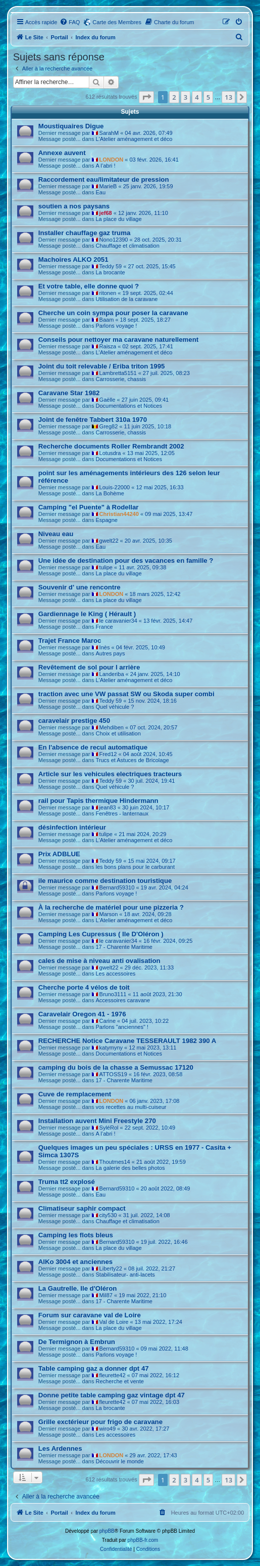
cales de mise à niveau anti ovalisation (99, 960)
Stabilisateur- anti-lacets (124, 1275)
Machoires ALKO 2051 (73, 259)
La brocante (110, 272)
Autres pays (110, 653)
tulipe (106, 567)
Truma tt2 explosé (66, 1181)
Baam (106, 320)
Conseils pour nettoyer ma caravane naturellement (118, 339)
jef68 (105, 213)
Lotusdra (110, 453)
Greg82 (108, 426)
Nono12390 (113, 240)
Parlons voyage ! (116, 326)
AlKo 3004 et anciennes (75, 1261)
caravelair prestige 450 (74, 720)
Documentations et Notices (128, 406)
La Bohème (109, 493)
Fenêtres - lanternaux (121, 813)
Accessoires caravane (122, 1000)
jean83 (107, 807)
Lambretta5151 (118, 373)
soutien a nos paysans (74, 206)
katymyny (111, 1048)
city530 (108, 1215)
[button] (146, 97)
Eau (100, 192)
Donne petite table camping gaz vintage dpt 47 (111, 1395)
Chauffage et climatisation (127, 246)
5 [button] (208, 97)
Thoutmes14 (114, 1162)
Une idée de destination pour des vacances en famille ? (126, 560)
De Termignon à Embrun (76, 1342)
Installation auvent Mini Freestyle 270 (97, 1121)
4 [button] (196, 97)
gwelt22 (109, 541)
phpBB (107, 1531)
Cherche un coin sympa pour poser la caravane (113, 313)
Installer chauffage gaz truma (84, 233)
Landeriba (111, 674)
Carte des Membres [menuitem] (116, 22)
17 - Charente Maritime (123, 947)
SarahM (109, 133)
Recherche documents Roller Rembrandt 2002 (111, 446)
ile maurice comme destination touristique (105, 880)
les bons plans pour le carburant (135, 867)
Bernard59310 (117, 887)
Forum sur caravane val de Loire (89, 1315)
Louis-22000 (114, 487)
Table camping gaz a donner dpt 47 (93, 1368)
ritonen (108, 293)
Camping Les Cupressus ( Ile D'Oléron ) (101, 934)
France (104, 627)
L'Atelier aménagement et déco (133, 139)
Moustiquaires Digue (71, 126)
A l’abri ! (105, 166)
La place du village (118, 219)
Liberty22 (110, 1268)
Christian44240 (119, 514)
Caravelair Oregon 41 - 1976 (82, 1014)
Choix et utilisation (117, 733)
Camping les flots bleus (75, 1235)
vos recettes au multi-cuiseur (130, 1107)
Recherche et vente (119, 1381)
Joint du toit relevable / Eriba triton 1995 (101, 366)
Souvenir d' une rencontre (79, 587)
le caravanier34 (118, 621)
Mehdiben (111, 727)
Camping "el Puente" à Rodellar (88, 507)
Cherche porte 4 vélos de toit (84, 987)
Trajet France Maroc (69, 640)
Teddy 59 (110, 266)
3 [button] (185, 97)
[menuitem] (70, 22)
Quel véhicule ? (114, 707)
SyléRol (109, 1128)
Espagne (106, 520)
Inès (104, 647)
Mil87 (106, 1295)
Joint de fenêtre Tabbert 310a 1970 (92, 419)
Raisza (108, 346)
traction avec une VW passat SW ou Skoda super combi (126, 694)
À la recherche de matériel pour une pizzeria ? (111, 907)
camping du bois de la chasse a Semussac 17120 (115, 1067)
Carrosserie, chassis (120, 379)
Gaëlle (107, 400)
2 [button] (174, 97)
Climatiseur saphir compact (82, 1208)
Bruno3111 (113, 994)
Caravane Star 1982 (69, 393)
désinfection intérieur (72, 827)
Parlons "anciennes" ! (121, 1027)
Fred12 (108, 754)
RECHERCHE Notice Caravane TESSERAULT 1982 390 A (127, 1041)
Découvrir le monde (119, 1461)
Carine (107, 1021)
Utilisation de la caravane (126, 299)
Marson (108, 914)
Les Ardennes (60, 1448)
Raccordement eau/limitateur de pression (103, 179)
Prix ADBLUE (59, 854)
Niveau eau (56, 534)
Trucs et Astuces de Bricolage (132, 760)
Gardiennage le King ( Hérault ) (87, 614)
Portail (59, 37)
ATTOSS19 (113, 1074)
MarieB (108, 186)
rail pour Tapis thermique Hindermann (98, 800)
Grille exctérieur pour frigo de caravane (100, 1422)
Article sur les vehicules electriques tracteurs (110, 774)
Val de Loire (114, 1322)
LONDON (111, 160)
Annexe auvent (62, 153)
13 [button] (228, 97)
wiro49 (107, 1429)
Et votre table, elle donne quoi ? (88, 286)
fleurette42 (112, 1375)
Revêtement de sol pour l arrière (89, 667)
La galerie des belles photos (130, 1168)
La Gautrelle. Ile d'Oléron (77, 1288)
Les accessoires (115, 974)
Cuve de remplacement (74, 1094)
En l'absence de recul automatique (92, 747)
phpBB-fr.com (143, 1540)
